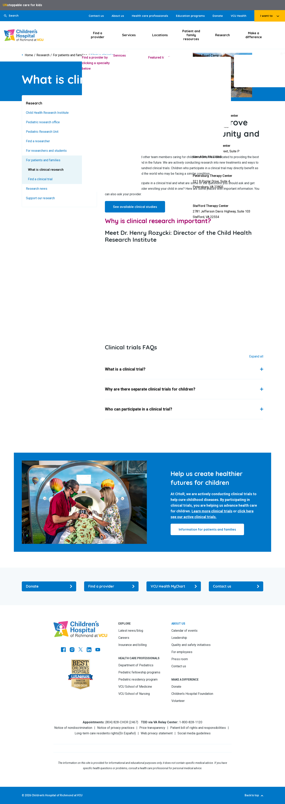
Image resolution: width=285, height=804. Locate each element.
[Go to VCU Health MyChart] (173, 586)
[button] (11, 15)
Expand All (256, 356)
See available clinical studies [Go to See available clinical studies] (135, 207)
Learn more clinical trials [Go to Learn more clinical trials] (212, 511)
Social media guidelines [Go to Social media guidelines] (194, 733)
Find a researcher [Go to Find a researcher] (38, 141)
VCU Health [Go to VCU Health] (238, 16)
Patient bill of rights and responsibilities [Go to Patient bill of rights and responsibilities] (198, 728)
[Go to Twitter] (80, 650)
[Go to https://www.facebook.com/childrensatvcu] (63, 650)
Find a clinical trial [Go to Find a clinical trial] (40, 179)
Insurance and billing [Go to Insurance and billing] (132, 645)
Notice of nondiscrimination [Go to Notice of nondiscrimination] (73, 728)
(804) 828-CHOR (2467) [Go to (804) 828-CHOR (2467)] (121, 722)
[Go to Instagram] (72, 650)
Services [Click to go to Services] (129, 35)
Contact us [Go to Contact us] (96, 16)
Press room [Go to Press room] (179, 659)
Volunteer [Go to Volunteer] (178, 701)
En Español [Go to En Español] (127, 733)
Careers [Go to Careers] (123, 638)
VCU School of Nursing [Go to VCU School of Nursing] (134, 694)
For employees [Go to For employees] (181, 652)
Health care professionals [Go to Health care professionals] (150, 16)
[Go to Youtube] (97, 650)
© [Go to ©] (23, 795)
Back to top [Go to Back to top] (252, 795)
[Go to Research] (59, 103)
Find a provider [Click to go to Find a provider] (97, 35)
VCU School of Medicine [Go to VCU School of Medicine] (135, 686)
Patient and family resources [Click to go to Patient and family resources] (191, 35)
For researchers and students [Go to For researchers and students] (46, 151)
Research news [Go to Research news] (36, 189)
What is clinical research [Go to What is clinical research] (46, 170)
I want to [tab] (266, 16)
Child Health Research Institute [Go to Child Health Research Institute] (47, 113)
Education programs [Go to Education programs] (190, 16)
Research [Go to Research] (42, 55)
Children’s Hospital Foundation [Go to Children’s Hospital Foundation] (192, 694)
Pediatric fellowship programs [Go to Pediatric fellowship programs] (139, 672)
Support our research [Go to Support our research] (40, 198)
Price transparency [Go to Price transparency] (152, 728)
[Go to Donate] (49, 586)
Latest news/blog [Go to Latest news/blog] (130, 630)
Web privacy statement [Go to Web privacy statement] (157, 733)
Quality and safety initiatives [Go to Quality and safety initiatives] (191, 645)
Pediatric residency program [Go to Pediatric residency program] (138, 679)
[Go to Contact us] (236, 586)
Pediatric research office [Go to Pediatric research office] (43, 122)
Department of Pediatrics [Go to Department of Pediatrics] (135, 665)
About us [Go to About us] (118, 16)
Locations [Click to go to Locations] (160, 35)
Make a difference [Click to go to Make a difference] (253, 35)
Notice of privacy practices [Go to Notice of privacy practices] (115, 728)
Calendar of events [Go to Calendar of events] (184, 630)
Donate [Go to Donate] (218, 16)
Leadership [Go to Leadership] (179, 638)
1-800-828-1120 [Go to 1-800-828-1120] (190, 722)
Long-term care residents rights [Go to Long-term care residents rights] (97, 733)
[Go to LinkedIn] (89, 650)
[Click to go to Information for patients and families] (207, 529)
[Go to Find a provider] (111, 586)
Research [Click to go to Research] (222, 35)
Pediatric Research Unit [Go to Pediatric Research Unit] (42, 132)
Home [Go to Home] (29, 55)
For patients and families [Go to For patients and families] (70, 55)
